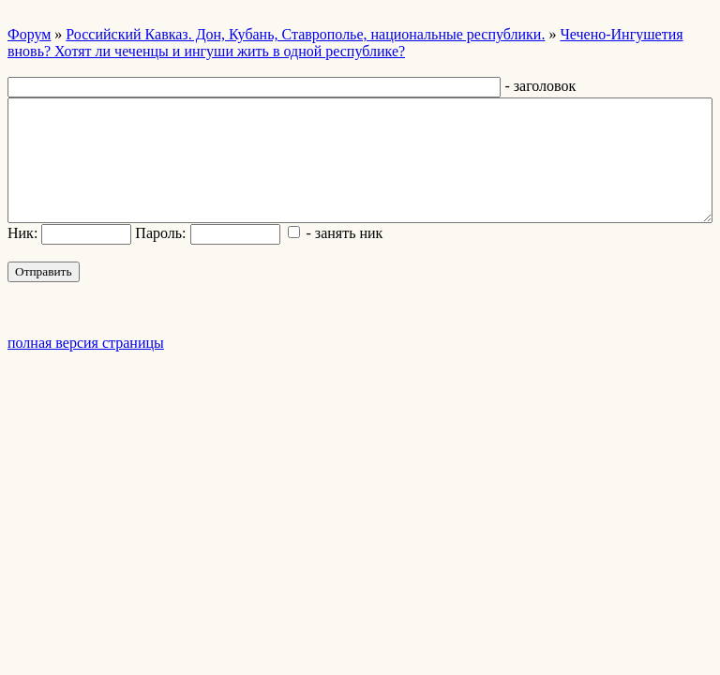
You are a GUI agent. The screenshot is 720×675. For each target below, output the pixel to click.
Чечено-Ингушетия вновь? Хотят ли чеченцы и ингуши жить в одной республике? (345, 42)
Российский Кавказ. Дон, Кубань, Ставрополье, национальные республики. (305, 34)
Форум (29, 34)
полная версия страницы (86, 343)
